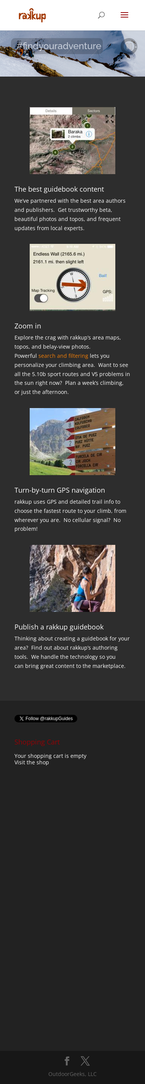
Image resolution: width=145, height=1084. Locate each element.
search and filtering (63, 355)
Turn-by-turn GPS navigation (59, 490)
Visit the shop (31, 762)
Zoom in (27, 325)
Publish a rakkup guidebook (59, 626)
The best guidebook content (59, 189)
